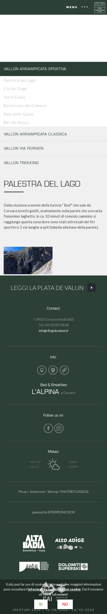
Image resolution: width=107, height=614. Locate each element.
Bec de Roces (16, 122)
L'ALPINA (45, 391)
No (65, 604)
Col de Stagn (15, 88)
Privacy (23, 492)
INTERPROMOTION (61, 512)
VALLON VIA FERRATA (24, 148)
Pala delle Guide (19, 114)
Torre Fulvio (15, 97)
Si (41, 604)
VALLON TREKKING (21, 162)
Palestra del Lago (20, 80)
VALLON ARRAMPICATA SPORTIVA (35, 68)
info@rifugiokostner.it (53, 331)
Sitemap (52, 492)
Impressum (37, 492)
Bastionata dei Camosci (25, 105)
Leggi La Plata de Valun (53, 287)
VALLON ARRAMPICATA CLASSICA (35, 134)
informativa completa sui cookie (54, 589)
